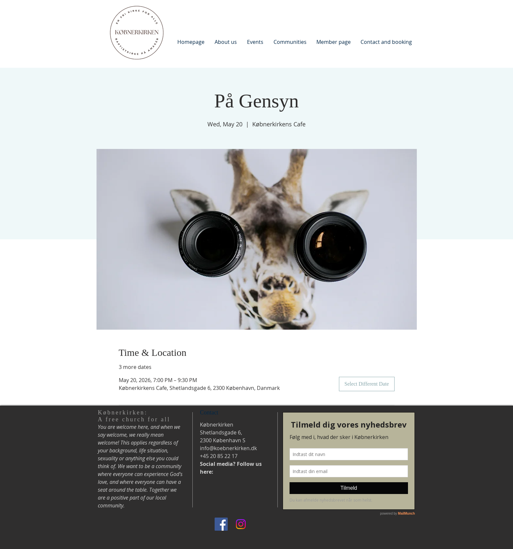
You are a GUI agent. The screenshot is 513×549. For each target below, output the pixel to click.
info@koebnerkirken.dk (228, 448)
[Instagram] (240, 524)
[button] (225, 41)
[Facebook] (221, 524)
